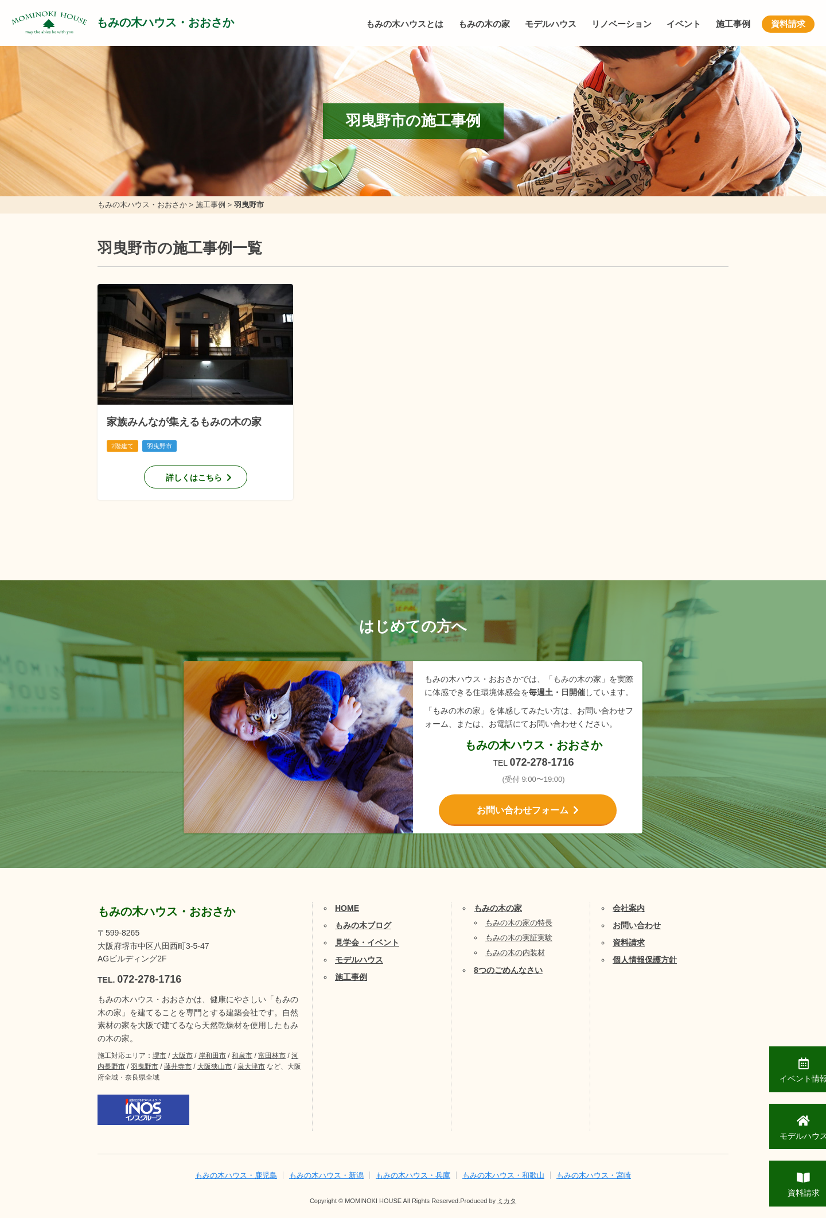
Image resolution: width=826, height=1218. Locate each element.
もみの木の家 (484, 24)
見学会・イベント (367, 942)
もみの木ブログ (363, 925)
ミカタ (506, 1200)
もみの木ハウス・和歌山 (503, 1175)
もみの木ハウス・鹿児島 (236, 1175)
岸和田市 (212, 1056)
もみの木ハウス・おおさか (166, 23)
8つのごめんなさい (508, 970)
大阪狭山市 (214, 1066)
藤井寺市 (178, 1066)
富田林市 (272, 1056)
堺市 (159, 1056)
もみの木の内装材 (515, 952)
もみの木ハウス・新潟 (326, 1175)
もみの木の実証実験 (518, 937)
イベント (684, 24)
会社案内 (629, 908)
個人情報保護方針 (645, 959)
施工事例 (733, 24)
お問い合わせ (637, 925)
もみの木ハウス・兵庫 (413, 1175)
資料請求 (788, 24)
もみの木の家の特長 (518, 922)
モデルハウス (550, 24)
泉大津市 (251, 1066)
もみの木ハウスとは (404, 24)
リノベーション (621, 24)
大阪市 (182, 1056)
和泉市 (242, 1056)
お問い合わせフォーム (522, 810)
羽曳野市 (144, 1066)
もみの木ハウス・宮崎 (593, 1175)
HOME (347, 908)
